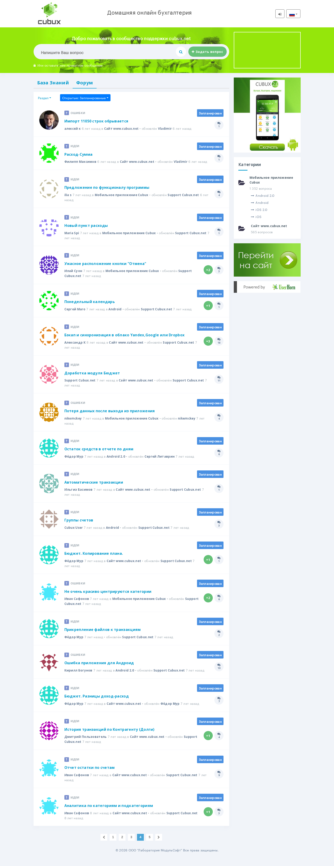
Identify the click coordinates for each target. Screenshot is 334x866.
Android (116, 315)
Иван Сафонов (77, 605)
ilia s (68, 200)
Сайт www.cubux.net (124, 129)
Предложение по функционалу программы (107, 193)
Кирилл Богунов (78, 676)
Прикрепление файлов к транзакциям (102, 636)
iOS (256, 216)
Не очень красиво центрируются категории (108, 597)
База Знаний (54, 83)
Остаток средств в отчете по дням (99, 455)
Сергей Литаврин (161, 462)
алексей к (73, 129)
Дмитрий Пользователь (86, 743)
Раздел (43, 98)
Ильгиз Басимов (79, 495)
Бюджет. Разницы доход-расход (96, 702)
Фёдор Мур (74, 462)
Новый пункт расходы (86, 231)
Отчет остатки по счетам (90, 774)
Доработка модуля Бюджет (92, 378)
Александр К (75, 348)
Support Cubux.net (185, 200)
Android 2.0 (116, 462)
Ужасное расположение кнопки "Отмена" (105, 269)
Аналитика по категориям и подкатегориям (108, 812)
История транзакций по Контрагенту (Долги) (109, 736)
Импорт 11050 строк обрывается (96, 121)
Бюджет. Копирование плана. (93, 559)
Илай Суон (73, 276)
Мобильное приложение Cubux (122, 200)
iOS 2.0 (259, 209)
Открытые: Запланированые (84, 98)
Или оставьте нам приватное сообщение (68, 64)
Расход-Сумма (78, 155)
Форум (87, 83)
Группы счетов (79, 526)
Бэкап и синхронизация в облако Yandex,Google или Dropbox (124, 340)
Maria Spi (72, 238)
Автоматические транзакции (94, 488)
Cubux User (74, 534)
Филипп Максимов (81, 162)
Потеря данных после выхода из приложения (109, 417)
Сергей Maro (75, 315)
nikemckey (73, 424)
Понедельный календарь (89, 307)
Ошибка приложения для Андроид (99, 669)
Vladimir (168, 129)
